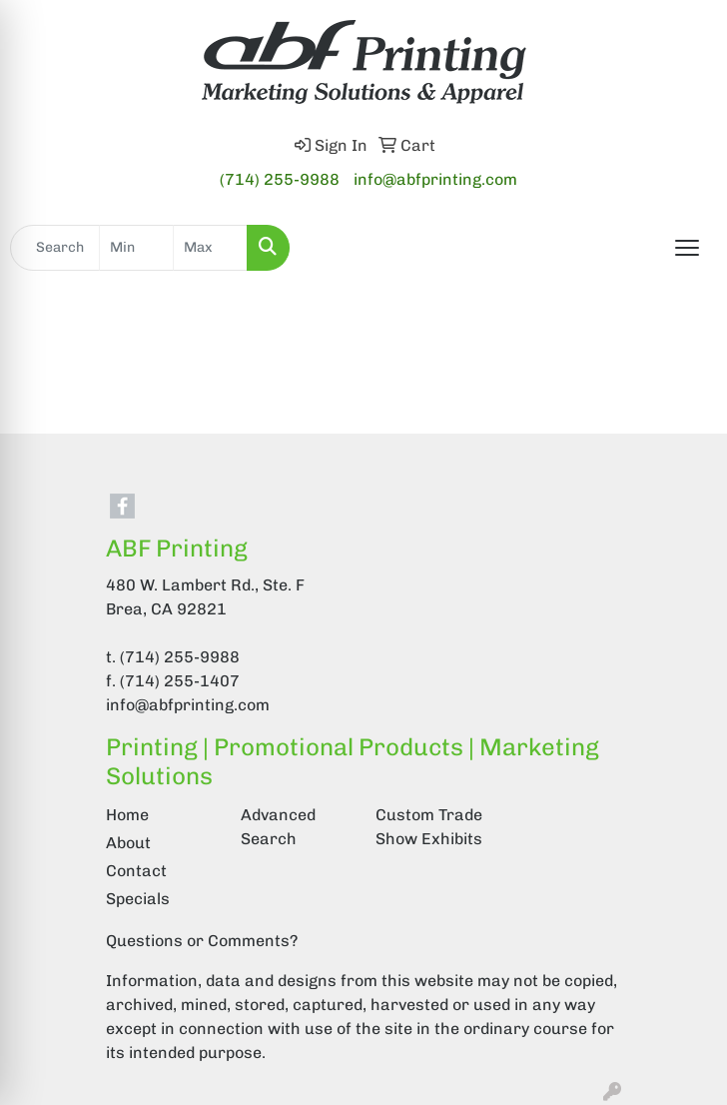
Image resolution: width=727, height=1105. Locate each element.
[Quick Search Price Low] (136, 248)
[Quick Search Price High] (210, 248)
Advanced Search (278, 826)
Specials (138, 898)
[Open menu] (687, 248)
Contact (136, 870)
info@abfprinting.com (435, 179)
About (128, 842)
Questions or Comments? (202, 940)
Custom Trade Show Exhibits (428, 826)
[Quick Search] (55, 248)
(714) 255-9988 (280, 179)
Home (127, 814)
